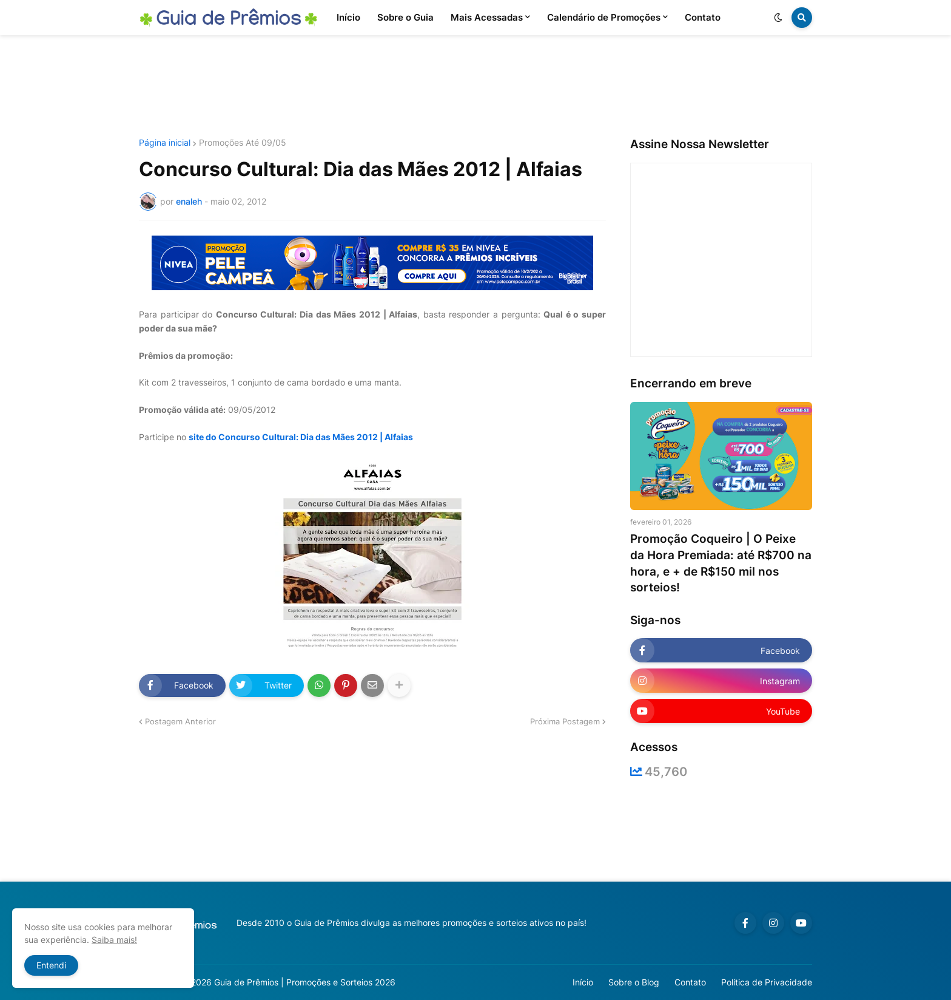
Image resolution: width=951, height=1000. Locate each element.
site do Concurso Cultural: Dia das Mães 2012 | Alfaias (301, 437)
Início (583, 982)
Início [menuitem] (348, 17)
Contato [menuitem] (703, 17)
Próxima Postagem (565, 721)
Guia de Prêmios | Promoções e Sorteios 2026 (304, 982)
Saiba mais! (114, 939)
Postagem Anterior (180, 721)
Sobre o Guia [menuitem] (405, 17)
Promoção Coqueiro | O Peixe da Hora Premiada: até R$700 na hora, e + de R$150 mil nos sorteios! (721, 563)
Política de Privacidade (766, 982)
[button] (778, 17)
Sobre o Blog (633, 982)
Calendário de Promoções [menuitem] (603, 17)
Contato (690, 982)
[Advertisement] (475, 87)
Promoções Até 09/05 (242, 142)
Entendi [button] (51, 965)
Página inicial (164, 142)
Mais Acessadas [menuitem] (487, 17)
